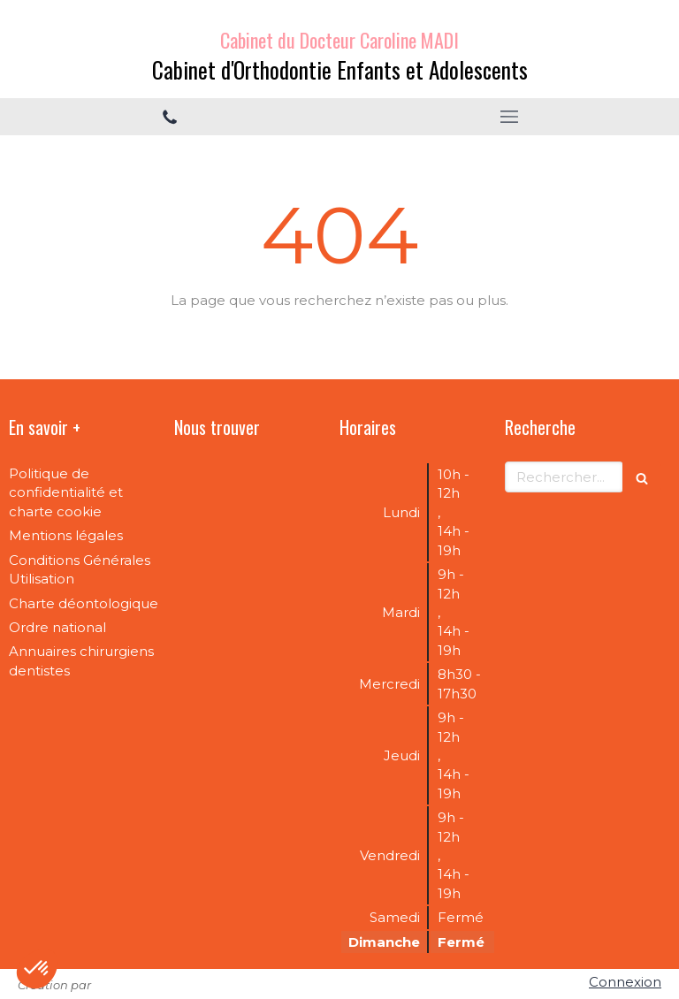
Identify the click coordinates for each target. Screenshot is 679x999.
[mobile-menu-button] (509, 116)
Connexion (625, 981)
